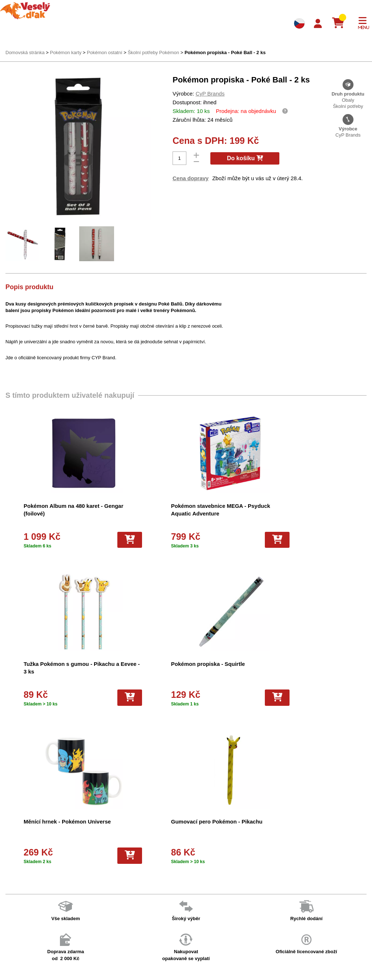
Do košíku (245, 158)
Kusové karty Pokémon (201, 936)
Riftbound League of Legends (208, 964)
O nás (98, 859)
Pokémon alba (192, 859)
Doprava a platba (25, 850)
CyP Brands (210, 93)
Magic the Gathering (198, 879)
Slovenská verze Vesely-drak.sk (304, 956)
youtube (279, 883)
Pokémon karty (65, 52)
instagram (281, 894)
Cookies (100, 879)
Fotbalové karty (193, 926)
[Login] (318, 24)
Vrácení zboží (106, 898)
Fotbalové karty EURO (200, 945)
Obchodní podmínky (113, 850)
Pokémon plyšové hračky (203, 907)
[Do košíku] (97, 540)
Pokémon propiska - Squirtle (60, 664)
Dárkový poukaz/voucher (118, 869)
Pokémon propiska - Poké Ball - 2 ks (225, 52)
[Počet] (179, 158)
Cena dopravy (191, 178)
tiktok (276, 905)
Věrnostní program (26, 859)
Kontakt (15, 879)
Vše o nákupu (106, 888)
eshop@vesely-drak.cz (295, 860)
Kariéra (99, 907)
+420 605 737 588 (290, 849)
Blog (96, 916)
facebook (280, 871)
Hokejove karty (192, 869)
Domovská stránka (25, 52)
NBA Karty (187, 898)
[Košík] (341, 23)
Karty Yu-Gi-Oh (193, 888)
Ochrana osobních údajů (117, 926)
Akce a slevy (20, 869)
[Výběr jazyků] (299, 23)
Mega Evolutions (194, 955)
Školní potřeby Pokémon (153, 52)
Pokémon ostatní (104, 52)
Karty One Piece (194, 916)
